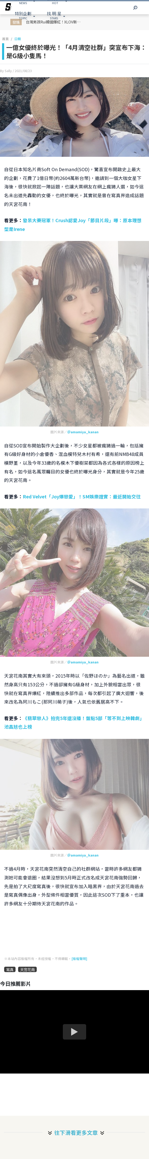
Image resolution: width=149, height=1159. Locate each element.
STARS (54, 15)
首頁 (5, 38)
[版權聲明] (79, 958)
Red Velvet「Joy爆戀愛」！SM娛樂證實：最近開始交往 (82, 496)
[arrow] (8, 7)
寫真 (9, 969)
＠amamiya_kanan (83, 431)
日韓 (17, 38)
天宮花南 (27, 969)
